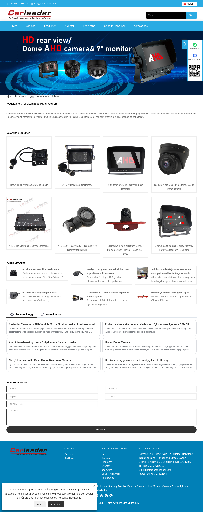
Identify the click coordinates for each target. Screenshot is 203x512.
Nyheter (69, 26)
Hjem (14, 26)
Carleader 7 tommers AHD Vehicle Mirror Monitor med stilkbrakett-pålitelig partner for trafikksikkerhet (53, 324)
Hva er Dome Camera (118, 342)
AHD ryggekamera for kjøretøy (77, 185)
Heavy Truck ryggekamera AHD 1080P (29, 185)
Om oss (30, 26)
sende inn (101, 429)
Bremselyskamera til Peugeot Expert (170, 292)
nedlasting (89, 26)
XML (101, 503)
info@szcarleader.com (45, 3)
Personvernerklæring (69, 497)
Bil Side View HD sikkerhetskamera (40, 269)
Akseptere (56, 504)
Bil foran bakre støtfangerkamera (39, 292)
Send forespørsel (114, 26)
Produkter (50, 26)
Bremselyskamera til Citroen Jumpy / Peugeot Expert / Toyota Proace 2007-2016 (125, 250)
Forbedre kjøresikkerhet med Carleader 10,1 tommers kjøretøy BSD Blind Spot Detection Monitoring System (149, 324)
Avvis (39, 504)
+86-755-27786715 (18, 3)
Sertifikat (69, 458)
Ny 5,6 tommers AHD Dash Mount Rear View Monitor (40, 360)
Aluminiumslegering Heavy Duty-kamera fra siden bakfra (43, 342)
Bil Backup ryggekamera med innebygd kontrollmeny (137, 360)
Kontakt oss (141, 26)
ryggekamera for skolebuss (44, 96)
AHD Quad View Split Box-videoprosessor (28, 246)
